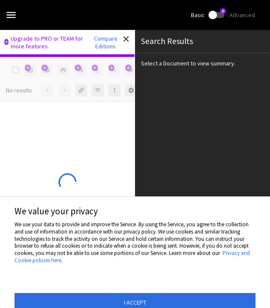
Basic (198, 15)
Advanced (242, 15)
